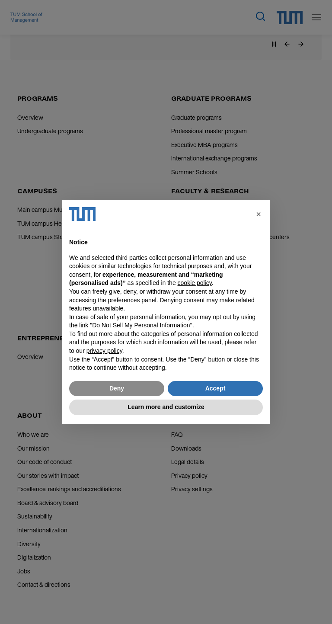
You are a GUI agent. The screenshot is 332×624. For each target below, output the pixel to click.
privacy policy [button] (104, 350)
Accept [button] (215, 388)
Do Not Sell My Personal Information (141, 325)
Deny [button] (116, 388)
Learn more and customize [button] (166, 406)
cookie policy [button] (195, 282)
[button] (258, 214)
